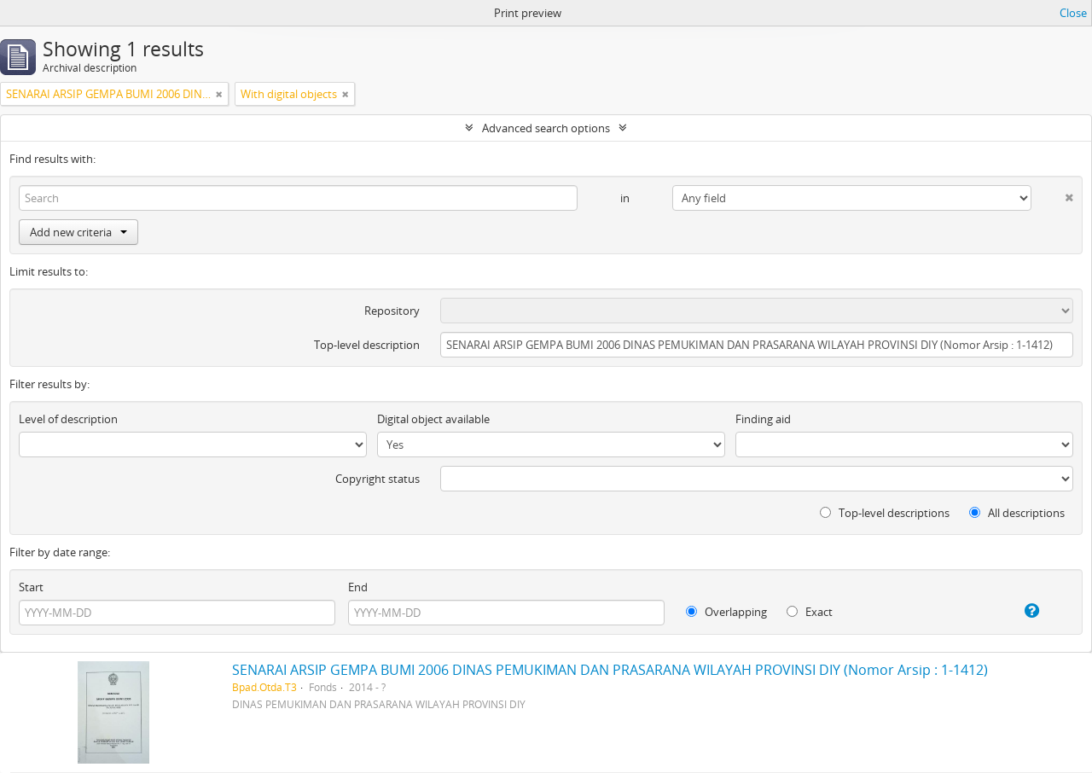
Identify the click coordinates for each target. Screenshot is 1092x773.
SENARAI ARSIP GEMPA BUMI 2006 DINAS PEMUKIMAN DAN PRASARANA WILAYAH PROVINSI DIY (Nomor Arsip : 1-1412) (610, 669)
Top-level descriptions (885, 512)
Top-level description (367, 344)
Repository (392, 310)
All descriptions (1017, 512)
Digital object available (433, 419)
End (358, 587)
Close (1073, 12)
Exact (810, 611)
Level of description (68, 419)
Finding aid (763, 419)
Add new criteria (78, 232)
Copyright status (377, 478)
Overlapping (726, 611)
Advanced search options (546, 128)
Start (31, 587)
